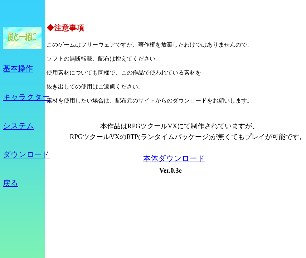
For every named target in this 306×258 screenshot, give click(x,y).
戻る (10, 183)
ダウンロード (26, 154)
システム (18, 125)
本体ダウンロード (174, 158)
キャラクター (26, 97)
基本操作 (18, 68)
